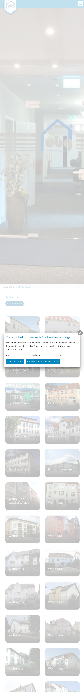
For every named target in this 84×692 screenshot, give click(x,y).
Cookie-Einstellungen (50, 355)
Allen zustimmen (15, 361)
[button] (80, 332)
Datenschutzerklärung (20, 355)
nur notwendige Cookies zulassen (43, 361)
